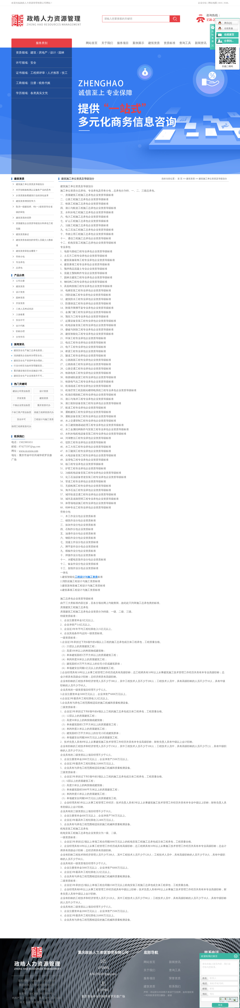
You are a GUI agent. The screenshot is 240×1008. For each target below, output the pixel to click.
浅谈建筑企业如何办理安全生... (29, 355)
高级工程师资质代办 (44, 412)
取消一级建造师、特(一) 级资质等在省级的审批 (34, 209)
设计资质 (20, 292)
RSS (220, 3)
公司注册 (20, 281)
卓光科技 (43, 989)
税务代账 (44, 82)
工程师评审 (37, 72)
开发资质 (20, 303)
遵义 (39, 1002)
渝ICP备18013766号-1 (41, 993)
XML (226, 3)
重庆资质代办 (43, 405)
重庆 (41, 997)
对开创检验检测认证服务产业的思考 (33, 190)
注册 (33, 82)
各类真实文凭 (39, 93)
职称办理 (20, 331)
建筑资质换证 (22, 234)
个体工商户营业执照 (21, 412)
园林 (61, 52)
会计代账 (20, 325)
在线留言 (229, 34)
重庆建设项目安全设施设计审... (29, 370)
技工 (65, 72)
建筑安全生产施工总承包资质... (29, 350)
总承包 (19, 268)
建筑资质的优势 (23, 217)
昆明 (51, 1002)
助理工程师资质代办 (21, 426)
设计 (53, 52)
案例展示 (138, 42)
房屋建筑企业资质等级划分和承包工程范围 (34, 226)
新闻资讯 (200, 42)
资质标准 (169, 42)
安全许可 (20, 320)
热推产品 (17, 997)
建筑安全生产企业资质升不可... (29, 376)
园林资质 (20, 297)
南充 (22, 1002)
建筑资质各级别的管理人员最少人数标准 (34, 243)
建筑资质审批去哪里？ (27, 251)
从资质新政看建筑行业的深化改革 (32, 195)
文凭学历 (20, 337)
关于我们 (107, 42)
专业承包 (20, 262)
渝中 (47, 997)
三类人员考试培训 (24, 309)
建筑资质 (154, 42)
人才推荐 (53, 72)
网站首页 (91, 42)
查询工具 (185, 42)
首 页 (180, 178)
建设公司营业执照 (21, 391)
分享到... (229, 41)
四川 (53, 997)
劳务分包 (20, 256)
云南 (28, 1002)
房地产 (43, 52)
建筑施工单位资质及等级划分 (30, 184)
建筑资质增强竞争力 (26, 201)
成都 (58, 997)
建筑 (33, 52)
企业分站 (202, 3)
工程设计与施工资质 (44, 419)
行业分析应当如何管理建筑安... (29, 365)
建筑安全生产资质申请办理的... (29, 360)
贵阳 (45, 1002)
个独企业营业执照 (21, 405)
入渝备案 (20, 314)
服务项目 (123, 42)
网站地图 (212, 3)
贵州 (33, 1002)
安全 (33, 62)
